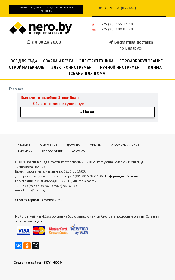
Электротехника (96, 61)
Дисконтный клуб (125, 145)
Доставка (74, 145)
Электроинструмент (72, 67)
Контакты (79, 151)
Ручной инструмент (121, 67)
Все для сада (24, 61)
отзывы (139, 216)
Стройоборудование (141, 61)
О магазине (48, 145)
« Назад (87, 112)
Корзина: (112, 8)
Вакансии (25, 151)
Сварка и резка (58, 61)
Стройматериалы (27, 67)
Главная (16, 89)
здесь (38, 221)
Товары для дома (86, 73)
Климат (156, 67)
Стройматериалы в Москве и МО (39, 200)
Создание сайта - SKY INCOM (38, 262)
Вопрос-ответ (52, 151)
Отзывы (96, 145)
